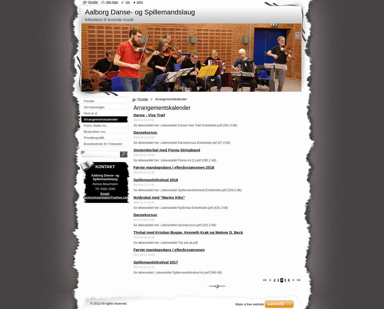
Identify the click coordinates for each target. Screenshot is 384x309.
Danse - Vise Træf (149, 115)
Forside (143, 99)
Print (140, 2)
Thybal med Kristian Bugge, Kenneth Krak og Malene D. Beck (188, 232)
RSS (128, 2)
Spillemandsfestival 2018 (155, 180)
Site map (112, 2)
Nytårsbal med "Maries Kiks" (159, 197)
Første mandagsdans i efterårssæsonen (169, 250)
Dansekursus (145, 132)
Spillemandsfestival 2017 (155, 262)
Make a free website (249, 304)
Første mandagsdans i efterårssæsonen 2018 (173, 167)
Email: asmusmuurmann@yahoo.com (107, 195)
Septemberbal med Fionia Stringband (166, 150)
